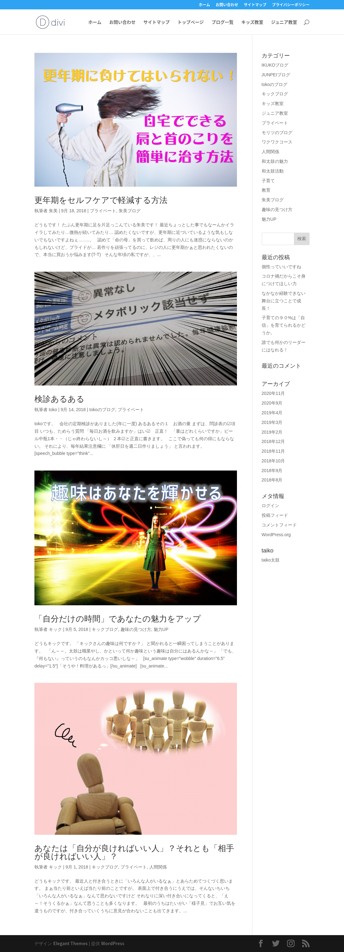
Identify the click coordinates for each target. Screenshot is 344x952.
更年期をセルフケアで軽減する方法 (100, 200)
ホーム (204, 5)
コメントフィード (279, 524)
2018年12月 (273, 441)
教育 (266, 190)
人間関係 (158, 866)
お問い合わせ (227, 5)
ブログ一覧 (223, 22)
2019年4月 (272, 412)
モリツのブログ (277, 132)
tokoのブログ (102, 409)
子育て (268, 180)
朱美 (53, 210)
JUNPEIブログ (276, 74)
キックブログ (105, 629)
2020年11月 (273, 393)
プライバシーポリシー (291, 5)
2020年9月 (272, 402)
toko (53, 409)
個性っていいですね (281, 266)
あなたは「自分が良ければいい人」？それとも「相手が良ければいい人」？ (134, 852)
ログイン (270, 505)
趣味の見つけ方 (136, 629)
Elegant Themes (70, 943)
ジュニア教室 (284, 22)
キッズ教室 (252, 22)
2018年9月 (272, 470)
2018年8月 (272, 479)
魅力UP (161, 629)
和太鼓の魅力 (275, 161)
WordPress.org (276, 534)
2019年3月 (272, 422)
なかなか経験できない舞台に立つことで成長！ (283, 301)
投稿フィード (275, 515)
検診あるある (59, 399)
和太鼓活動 (273, 171)
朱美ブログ (130, 210)
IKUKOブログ (275, 65)
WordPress (112, 943)
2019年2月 (272, 432)
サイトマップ (255, 5)
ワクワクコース (277, 141)
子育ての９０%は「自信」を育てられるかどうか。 (283, 325)
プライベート (103, 210)
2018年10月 (273, 460)
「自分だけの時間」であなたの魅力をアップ (117, 618)
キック (55, 629)
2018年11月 (273, 451)
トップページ (190, 22)
